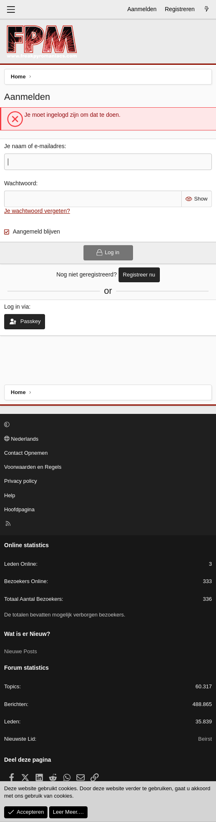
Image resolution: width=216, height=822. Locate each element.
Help (9, 495)
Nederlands (21, 439)
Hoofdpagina (19, 509)
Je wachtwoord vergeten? (37, 211)
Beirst (205, 739)
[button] (106, 425)
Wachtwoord (20, 183)
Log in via (16, 306)
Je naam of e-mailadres (34, 146)
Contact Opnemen (26, 453)
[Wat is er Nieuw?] (206, 9)
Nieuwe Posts (20, 651)
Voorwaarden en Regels (33, 467)
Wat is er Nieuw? (27, 634)
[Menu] (11, 9)
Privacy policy (20, 481)
